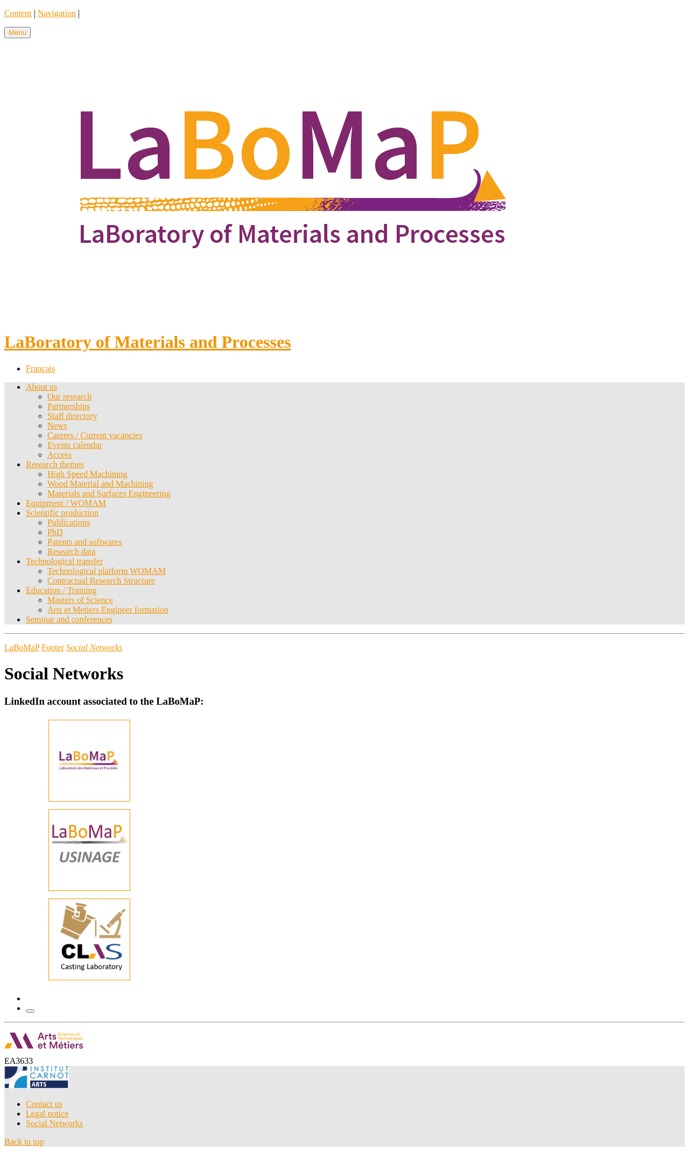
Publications (68, 522)
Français (40, 368)
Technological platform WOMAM (106, 571)
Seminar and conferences (69, 619)
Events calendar (74, 445)
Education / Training (61, 590)
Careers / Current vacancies (94, 435)
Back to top (24, 1141)
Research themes (55, 464)
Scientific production (62, 512)
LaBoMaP (21, 647)
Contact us (44, 1103)
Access (59, 454)
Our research (69, 396)
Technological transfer (64, 561)
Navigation (57, 13)
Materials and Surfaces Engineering (109, 493)
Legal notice (47, 1113)
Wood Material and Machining (100, 483)
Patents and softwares (84, 541)
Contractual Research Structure (101, 580)
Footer (52, 647)
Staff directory (72, 415)
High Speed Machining (87, 474)
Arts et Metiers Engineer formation (107, 609)
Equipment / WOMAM (66, 503)
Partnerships (68, 406)
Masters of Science (80, 600)
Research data (71, 551)
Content (18, 13)
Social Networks (54, 1123)
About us (41, 386)
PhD (54, 532)
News (57, 425)
